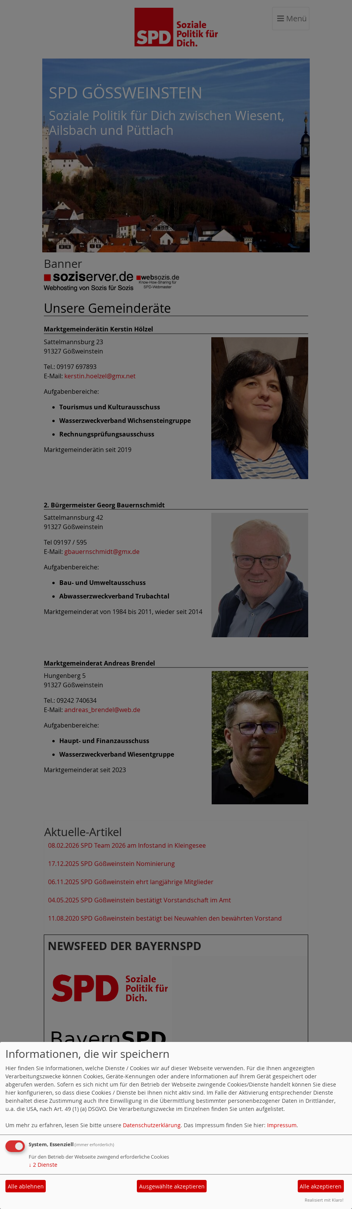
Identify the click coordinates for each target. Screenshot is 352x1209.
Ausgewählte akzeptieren (172, 1186)
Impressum (282, 1125)
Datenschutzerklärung (152, 1125)
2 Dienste (43, 1164)
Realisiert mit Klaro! (324, 1200)
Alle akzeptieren (321, 1186)
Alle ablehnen (26, 1186)
